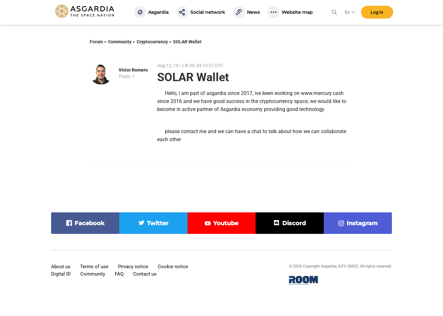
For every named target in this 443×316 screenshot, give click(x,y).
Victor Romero (133, 70)
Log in (377, 12)
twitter (157, 223)
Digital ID (61, 274)
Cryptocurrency (152, 41)
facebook (89, 223)
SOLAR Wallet (187, 41)
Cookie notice (173, 266)
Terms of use (94, 266)
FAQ (119, 274)
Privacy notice (133, 266)
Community (119, 41)
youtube (225, 223)
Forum (96, 41)
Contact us (145, 274)
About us (60, 266)
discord (294, 223)
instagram (362, 223)
